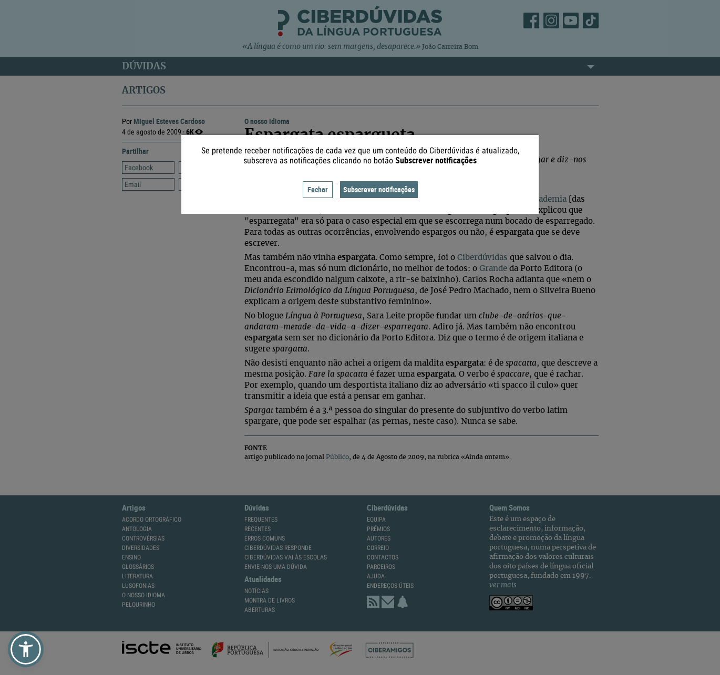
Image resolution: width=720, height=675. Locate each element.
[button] (26, 649)
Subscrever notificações (379, 189)
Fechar (317, 189)
